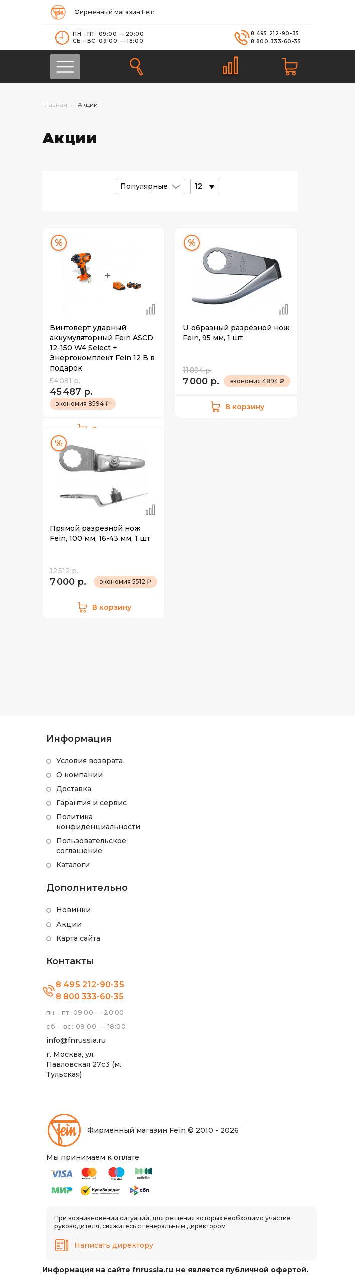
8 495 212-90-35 (275, 33)
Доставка (73, 788)
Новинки (73, 909)
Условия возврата (89, 760)
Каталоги (73, 864)
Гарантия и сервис (91, 802)
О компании (79, 774)
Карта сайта (78, 938)
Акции (69, 924)
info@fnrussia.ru (76, 1040)
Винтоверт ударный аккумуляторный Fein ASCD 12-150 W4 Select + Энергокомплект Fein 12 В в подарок (102, 348)
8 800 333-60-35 (276, 41)
